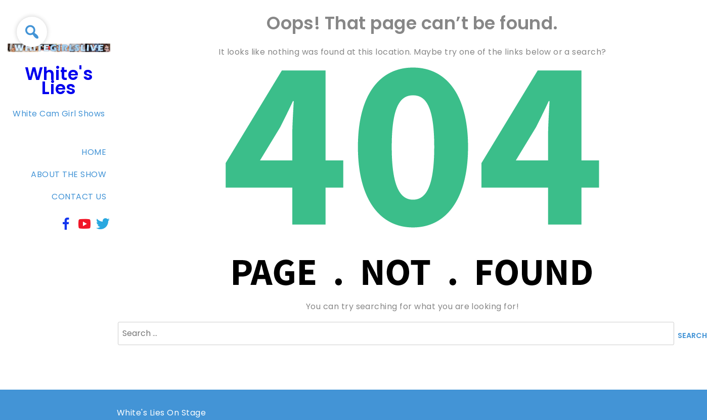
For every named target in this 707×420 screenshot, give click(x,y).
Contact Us (79, 196)
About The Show (68, 174)
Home (93, 152)
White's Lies (59, 80)
